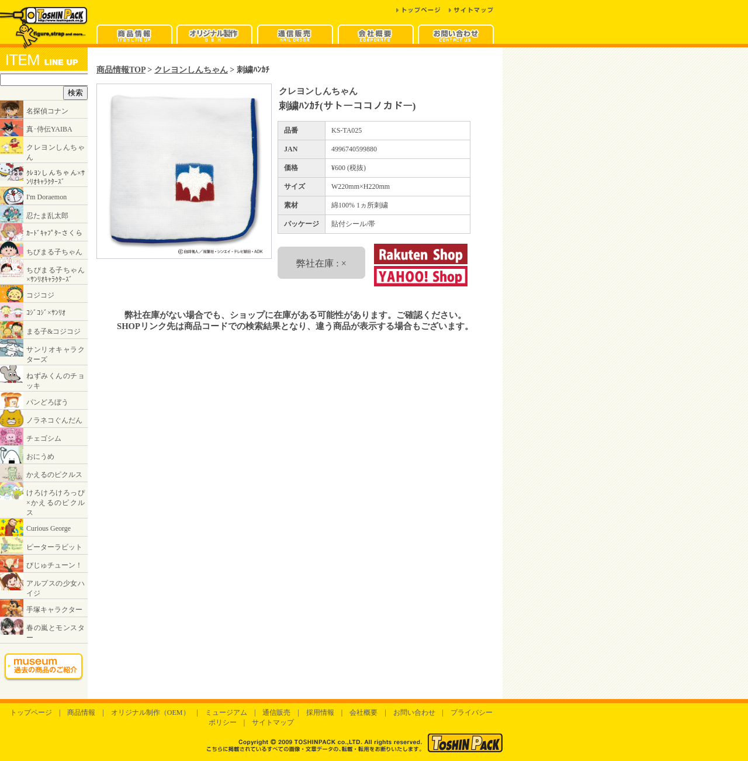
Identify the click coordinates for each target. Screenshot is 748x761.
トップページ (31, 712)
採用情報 (320, 712)
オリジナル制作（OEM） (150, 712)
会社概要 (363, 712)
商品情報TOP (121, 69)
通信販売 (276, 712)
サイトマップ (273, 722)
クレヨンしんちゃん (191, 69)
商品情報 (81, 712)
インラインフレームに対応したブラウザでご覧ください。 (44, 373)
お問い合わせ (414, 712)
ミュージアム (226, 712)
